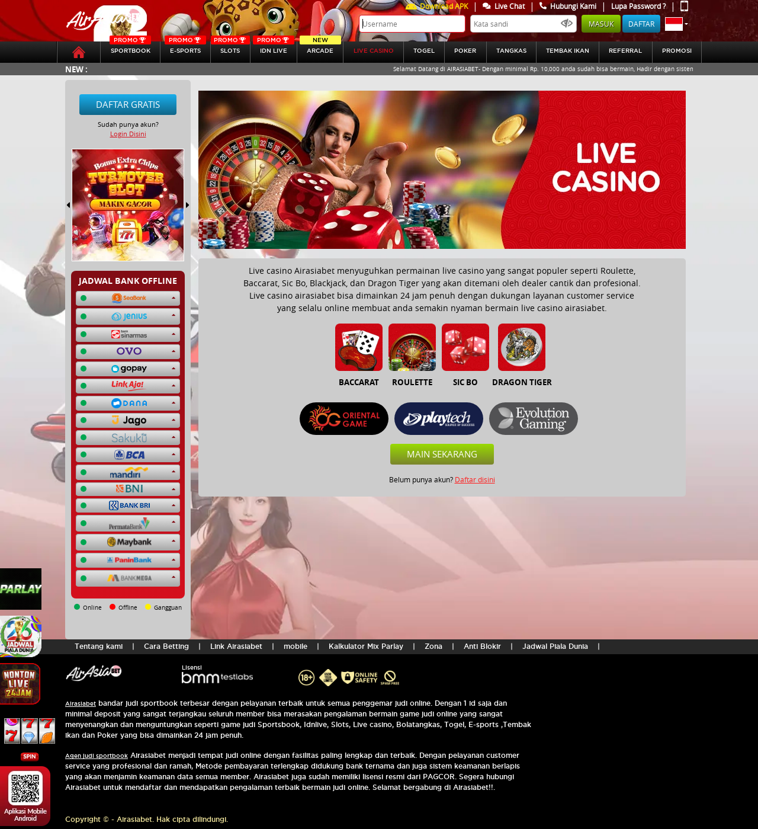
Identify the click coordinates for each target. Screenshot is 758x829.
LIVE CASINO (374, 50)
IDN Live (273, 47)
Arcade (320, 47)
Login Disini (128, 133)
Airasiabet (80, 703)
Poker (465, 50)
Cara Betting (166, 646)
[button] (676, 24)
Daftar (641, 23)
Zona (433, 646)
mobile (295, 646)
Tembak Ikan (567, 50)
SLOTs (230, 47)
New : (76, 69)
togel (424, 50)
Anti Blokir (482, 646)
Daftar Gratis (128, 104)
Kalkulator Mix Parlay (366, 646)
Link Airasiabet (236, 646)
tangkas (511, 50)
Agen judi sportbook (96, 756)
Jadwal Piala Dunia (555, 646)
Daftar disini (475, 479)
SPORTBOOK (130, 47)
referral (625, 50)
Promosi (677, 50)
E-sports (185, 47)
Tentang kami (99, 646)
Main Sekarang (442, 454)
